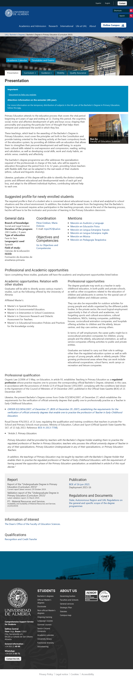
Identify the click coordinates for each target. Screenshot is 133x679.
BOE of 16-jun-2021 (79, 484)
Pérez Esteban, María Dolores (46, 224)
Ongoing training (44, 617)
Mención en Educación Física (84, 226)
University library (44, 639)
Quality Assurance (78, 72)
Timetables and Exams (43, 60)
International (66, 26)
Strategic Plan (66, 607)
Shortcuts (123, 10)
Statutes (63, 611)
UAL (6, 34)
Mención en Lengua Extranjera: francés (89, 229)
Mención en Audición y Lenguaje (87, 223)
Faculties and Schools (69, 599)
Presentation (12, 72)
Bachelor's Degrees (17, 34)
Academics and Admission (32, 26)
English (107, 3)
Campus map (65, 615)
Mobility (60, 72)
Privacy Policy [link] (46, 674)
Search (126, 16)
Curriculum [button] (30, 72)
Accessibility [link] (88, 674)
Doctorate (41, 606)
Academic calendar (45, 635)
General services (67, 603)
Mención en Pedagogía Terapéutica (88, 239)
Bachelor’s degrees (45, 596)
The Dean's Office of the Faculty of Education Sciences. (33, 524)
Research (53, 26)
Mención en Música (80, 236)
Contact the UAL (13, 659)
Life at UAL (81, 26)
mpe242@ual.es (52, 228)
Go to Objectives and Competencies (47, 246)
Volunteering (42, 646)
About (92, 26)
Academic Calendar (17, 60)
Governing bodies (67, 596)
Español (98, 3)
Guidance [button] (46, 72)
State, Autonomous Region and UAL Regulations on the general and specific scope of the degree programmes (95, 503)
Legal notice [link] (62, 674)
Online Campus (113, 25)
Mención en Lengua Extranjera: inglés (89, 233)
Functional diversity (45, 642)
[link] (122, 3)
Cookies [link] (75, 674)
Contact (122, 3)
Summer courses (44, 624)
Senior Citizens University (43, 629)
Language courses (45, 620)
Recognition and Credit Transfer (21, 539)
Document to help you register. (22, 94)
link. (19, 107)
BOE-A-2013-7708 (47, 427)
